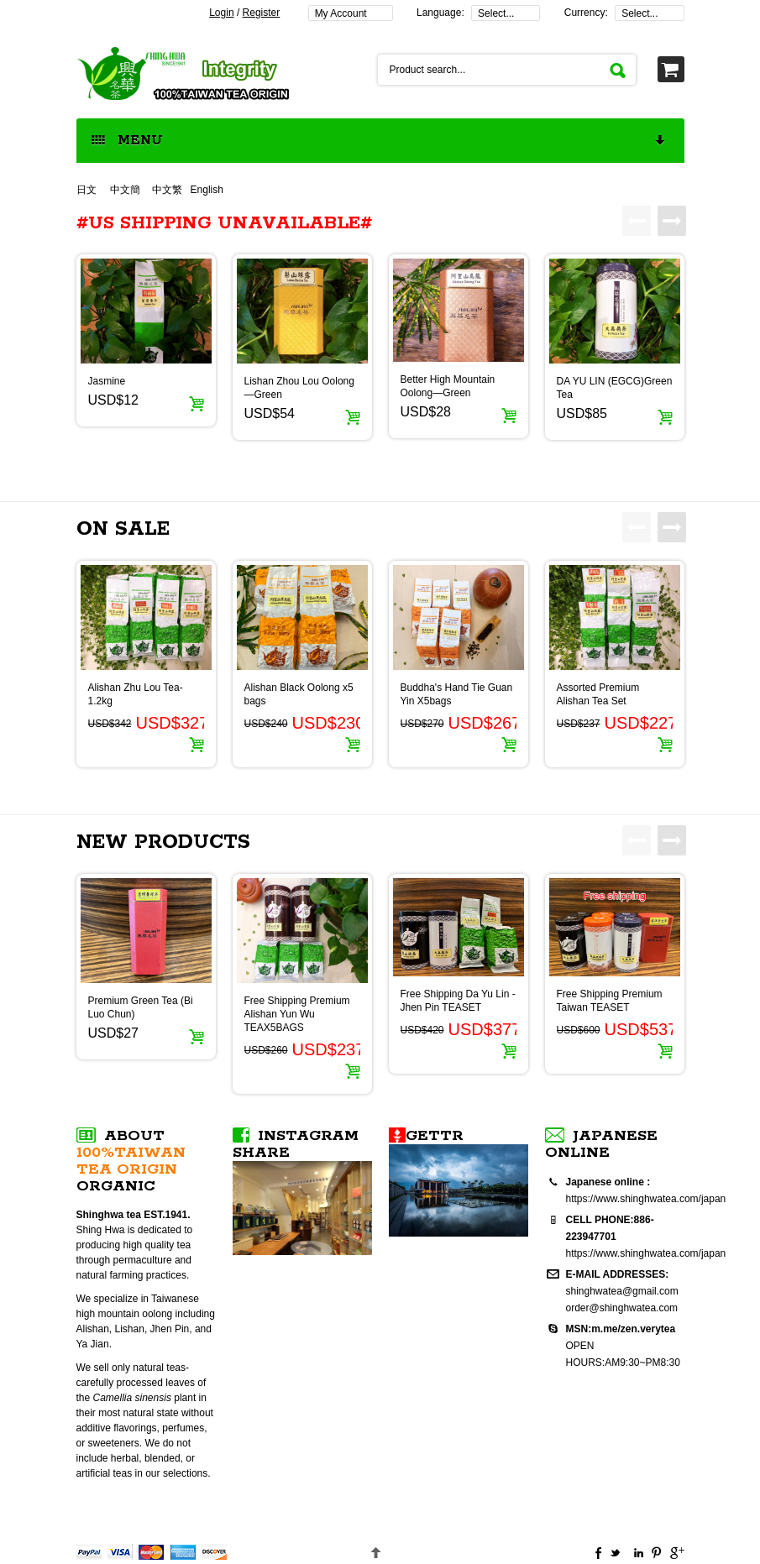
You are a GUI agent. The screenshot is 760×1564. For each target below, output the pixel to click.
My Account (341, 13)
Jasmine (107, 381)
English (207, 190)
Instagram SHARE (296, 1144)
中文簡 (125, 190)
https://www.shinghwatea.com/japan (646, 1199)
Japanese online (601, 1144)
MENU (379, 141)
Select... (496, 13)
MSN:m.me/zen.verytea (621, 1329)
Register (261, 12)
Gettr (435, 1136)
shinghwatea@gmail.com (622, 1291)
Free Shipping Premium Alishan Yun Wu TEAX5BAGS (297, 1014)
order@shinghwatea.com (622, 1308)
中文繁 (167, 190)
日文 (87, 190)
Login (221, 12)
